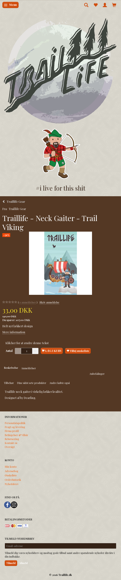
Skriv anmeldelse (49, 302)
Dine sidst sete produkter (31, 383)
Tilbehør (9, 383)
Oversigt (10, 447)
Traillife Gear (17, 209)
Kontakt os (11, 443)
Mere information (13, 332)
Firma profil (12, 431)
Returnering (12, 439)
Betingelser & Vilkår (16, 435)
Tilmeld (11, 563)
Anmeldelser (28, 368)
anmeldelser (27, 302)
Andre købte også (59, 383)
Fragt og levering (15, 427)
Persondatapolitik (15, 423)
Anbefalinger (97, 373)
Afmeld (23, 563)
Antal (9, 351)
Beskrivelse (11, 367)
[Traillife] (60, 70)
